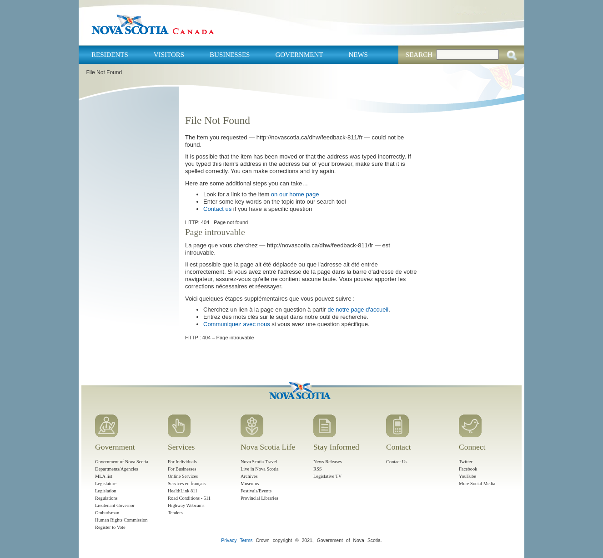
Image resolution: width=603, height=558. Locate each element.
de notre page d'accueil (357, 309)
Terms (246, 540)
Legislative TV (327, 476)
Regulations (106, 498)
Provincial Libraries (259, 498)
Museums (250, 483)
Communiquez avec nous (236, 324)
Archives (249, 476)
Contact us (217, 208)
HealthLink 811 (182, 490)
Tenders (175, 512)
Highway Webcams (186, 505)
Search (419, 54)
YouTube (467, 476)
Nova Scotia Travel (259, 461)
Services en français (187, 483)
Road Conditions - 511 (189, 498)
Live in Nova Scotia (259, 468)
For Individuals (182, 461)
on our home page (295, 194)
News (358, 54)
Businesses (230, 54)
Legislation (105, 490)
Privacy (228, 540)
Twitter (465, 461)
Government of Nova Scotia (121, 461)
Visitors (169, 54)
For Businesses (182, 468)
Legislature (105, 483)
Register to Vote (110, 527)
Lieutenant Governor (115, 505)
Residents (109, 54)
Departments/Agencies (116, 468)
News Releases (327, 461)
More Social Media (477, 483)
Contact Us (396, 461)
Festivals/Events (256, 490)
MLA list (103, 476)
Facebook (468, 468)
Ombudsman (107, 512)
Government (299, 54)
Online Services (183, 476)
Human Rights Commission (121, 519)
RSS (317, 468)
